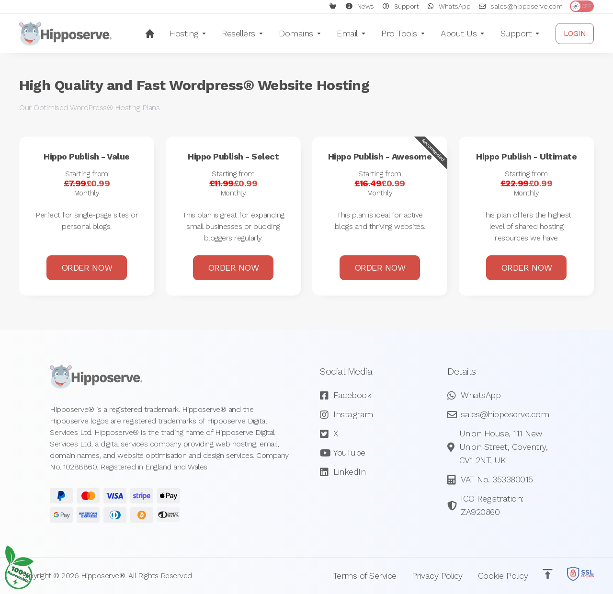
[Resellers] (242, 33)
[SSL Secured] (580, 575)
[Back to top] (547, 573)
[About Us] (463, 33)
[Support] (520, 33)
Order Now (87, 214)
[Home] (150, 33)
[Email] (351, 33)
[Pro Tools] (403, 33)
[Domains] (300, 33)
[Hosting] (187, 33)
